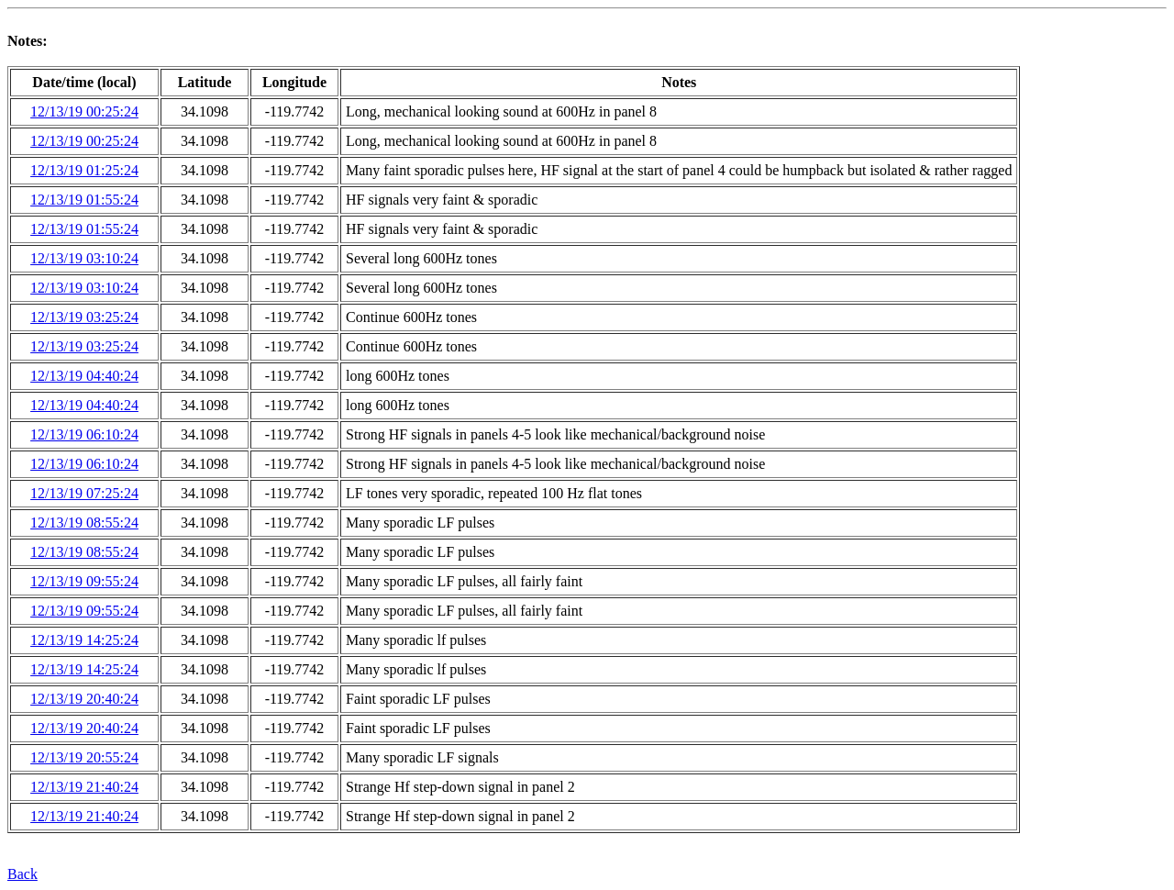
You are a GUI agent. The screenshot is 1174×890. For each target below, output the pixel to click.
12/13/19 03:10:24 (84, 258)
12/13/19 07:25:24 (84, 493)
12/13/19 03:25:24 (84, 317)
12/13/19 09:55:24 (84, 581)
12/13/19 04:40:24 (84, 376)
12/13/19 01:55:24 (84, 199)
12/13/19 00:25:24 (84, 111)
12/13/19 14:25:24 (84, 640)
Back (22, 874)
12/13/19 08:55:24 (84, 522)
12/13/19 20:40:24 (84, 698)
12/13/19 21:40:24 (84, 787)
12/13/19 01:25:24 (84, 170)
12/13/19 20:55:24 (84, 757)
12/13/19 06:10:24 (84, 434)
